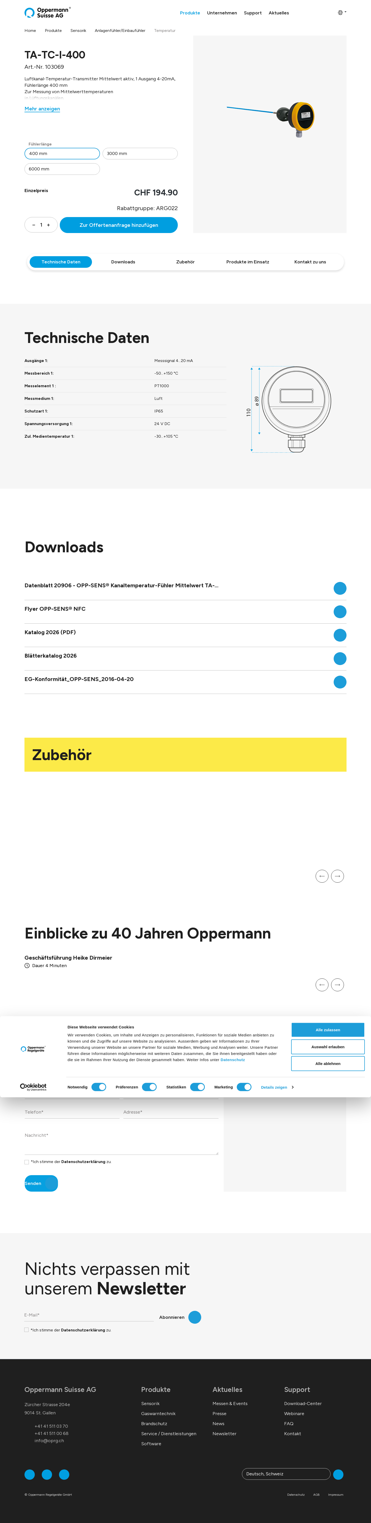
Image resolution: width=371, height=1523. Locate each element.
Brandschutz (154, 1423)
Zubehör (185, 262)
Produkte (156, 1389)
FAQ (288, 1423)
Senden (33, 1183)
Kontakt (292, 1433)
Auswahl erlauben (327, 1472)
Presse (219, 1413)
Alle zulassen (328, 1455)
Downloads (123, 262)
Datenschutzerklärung (83, 1161)
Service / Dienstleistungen (168, 1433)
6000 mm (39, 169)
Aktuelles (227, 1389)
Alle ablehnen (328, 1489)
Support (297, 1389)
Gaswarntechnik (158, 1413)
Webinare (294, 1413)
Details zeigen (274, 1513)
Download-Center (303, 1403)
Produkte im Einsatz (247, 262)
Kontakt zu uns (310, 262)
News (218, 1423)
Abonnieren (171, 1317)
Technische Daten (60, 262)
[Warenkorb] (332, 12)
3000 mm (117, 153)
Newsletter (225, 1433)
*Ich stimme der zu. (71, 1161)
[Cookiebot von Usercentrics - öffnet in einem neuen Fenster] (33, 1513)
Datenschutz (233, 1485)
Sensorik (150, 1403)
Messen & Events (230, 1403)
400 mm (38, 153)
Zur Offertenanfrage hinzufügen (119, 225)
